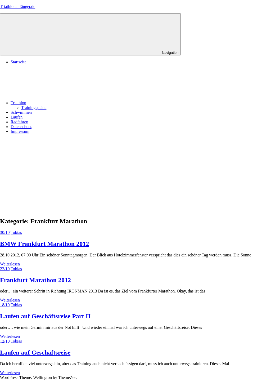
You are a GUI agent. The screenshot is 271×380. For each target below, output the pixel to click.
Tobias (16, 232)
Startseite (18, 62)
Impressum (20, 131)
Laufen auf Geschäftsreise (35, 352)
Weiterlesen (10, 264)
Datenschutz (21, 126)
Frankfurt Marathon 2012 (35, 280)
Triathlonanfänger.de (17, 6)
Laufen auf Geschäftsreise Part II (45, 316)
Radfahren (19, 122)
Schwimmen (21, 112)
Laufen (16, 117)
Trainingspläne (33, 107)
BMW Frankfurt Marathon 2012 (44, 243)
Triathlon (58, 103)
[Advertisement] (135, 175)
